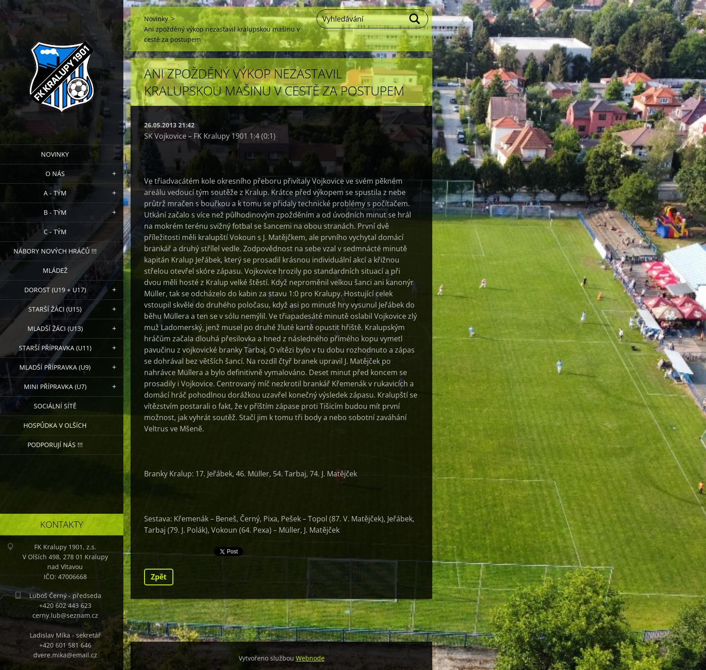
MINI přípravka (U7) (55, 386)
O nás (55, 173)
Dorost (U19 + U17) (55, 289)
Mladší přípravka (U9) (55, 367)
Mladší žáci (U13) (55, 328)
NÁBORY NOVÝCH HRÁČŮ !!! (55, 251)
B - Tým (55, 212)
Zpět (159, 577)
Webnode (310, 658)
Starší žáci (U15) (54, 309)
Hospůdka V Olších (54, 425)
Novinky (55, 154)
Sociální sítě (55, 406)
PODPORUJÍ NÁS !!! (55, 444)
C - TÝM (55, 231)
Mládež (55, 270)
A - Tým (55, 193)
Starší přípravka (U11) (55, 348)
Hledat (415, 19)
